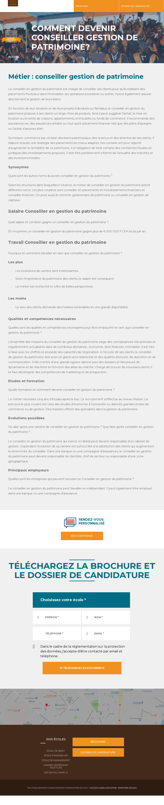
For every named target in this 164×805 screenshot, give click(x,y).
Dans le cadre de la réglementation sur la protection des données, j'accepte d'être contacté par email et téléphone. (82, 651)
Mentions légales (127, 788)
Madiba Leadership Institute (56, 766)
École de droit (56, 750)
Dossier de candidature (135, 6)
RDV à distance (82, 535)
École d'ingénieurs (56, 755)
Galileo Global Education (103, 788)
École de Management (56, 760)
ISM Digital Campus (56, 772)
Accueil (14, 56)
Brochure (82, 6)
